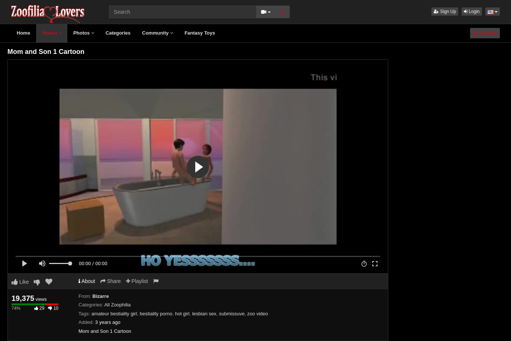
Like (20, 282)
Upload (485, 33)
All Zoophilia (117, 305)
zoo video (257, 313)
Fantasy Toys (199, 33)
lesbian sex (204, 313)
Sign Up (445, 11)
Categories (118, 33)
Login (472, 11)
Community (157, 33)
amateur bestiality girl (114, 313)
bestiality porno (156, 313)
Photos (83, 33)
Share (110, 281)
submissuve (232, 313)
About (86, 281)
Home (23, 33)
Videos (52, 33)
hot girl (182, 313)
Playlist (137, 281)
